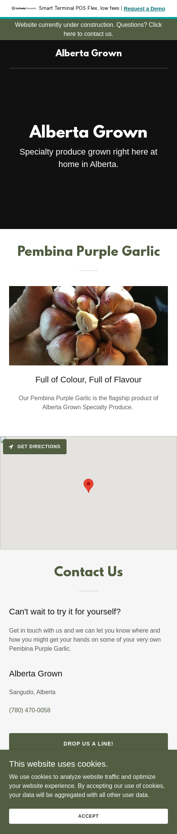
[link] (89, 54)
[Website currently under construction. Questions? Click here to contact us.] (88, 29)
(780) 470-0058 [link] (29, 710)
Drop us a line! (88, 744)
